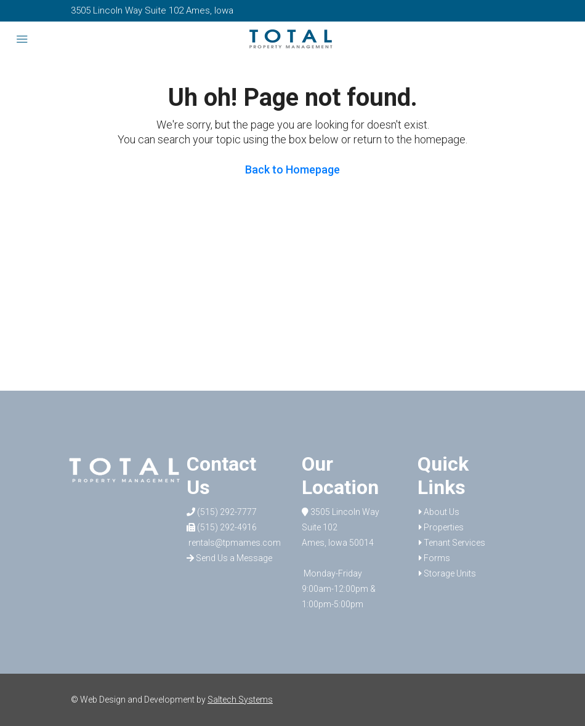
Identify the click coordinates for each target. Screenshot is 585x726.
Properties (444, 527)
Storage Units (450, 573)
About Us (441, 512)
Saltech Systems (240, 699)
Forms (437, 558)
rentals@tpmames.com (234, 543)
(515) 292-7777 (222, 512)
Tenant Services (454, 543)
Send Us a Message (229, 558)
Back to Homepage (292, 169)
